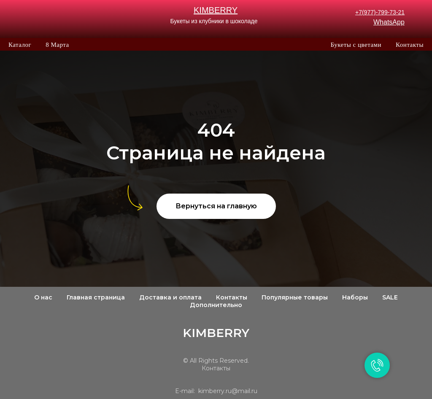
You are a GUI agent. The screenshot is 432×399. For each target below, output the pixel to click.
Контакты (410, 44)
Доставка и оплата (170, 297)
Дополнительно (216, 305)
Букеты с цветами (355, 44)
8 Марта (57, 44)
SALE (390, 297)
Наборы (355, 297)
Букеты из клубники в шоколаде (213, 21)
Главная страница (96, 297)
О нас (43, 297)
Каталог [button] (19, 44)
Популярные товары (295, 297)
